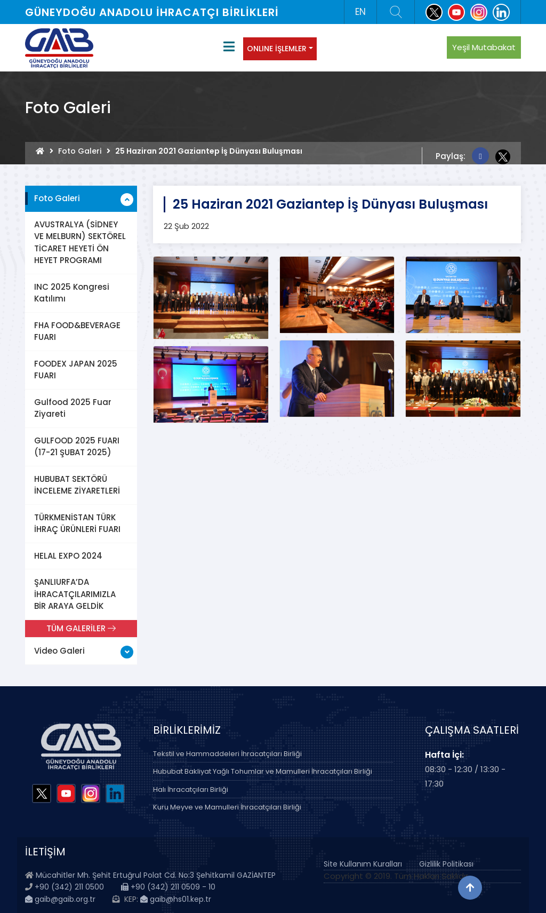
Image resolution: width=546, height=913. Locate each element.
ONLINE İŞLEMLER (277, 48)
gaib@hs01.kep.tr (175, 899)
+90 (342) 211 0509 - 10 (168, 887)
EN (360, 11)
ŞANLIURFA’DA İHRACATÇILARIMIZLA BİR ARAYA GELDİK (75, 594)
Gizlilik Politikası (446, 864)
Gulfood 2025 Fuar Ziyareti (72, 408)
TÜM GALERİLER (81, 628)
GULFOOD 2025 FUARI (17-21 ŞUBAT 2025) (76, 446)
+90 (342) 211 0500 (69, 887)
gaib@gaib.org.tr (60, 899)
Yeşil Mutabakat (484, 47)
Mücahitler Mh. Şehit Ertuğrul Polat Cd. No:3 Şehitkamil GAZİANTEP (156, 875)
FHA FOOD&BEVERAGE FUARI (77, 331)
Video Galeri (59, 650)
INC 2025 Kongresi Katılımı (71, 293)
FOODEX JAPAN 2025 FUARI (75, 370)
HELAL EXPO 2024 (68, 555)
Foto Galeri (79, 151)
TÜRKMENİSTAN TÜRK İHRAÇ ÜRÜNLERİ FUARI (77, 523)
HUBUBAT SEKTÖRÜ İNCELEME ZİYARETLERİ (77, 485)
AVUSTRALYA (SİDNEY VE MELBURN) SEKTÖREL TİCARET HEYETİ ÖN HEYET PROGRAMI (80, 242)
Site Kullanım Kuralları (363, 864)
